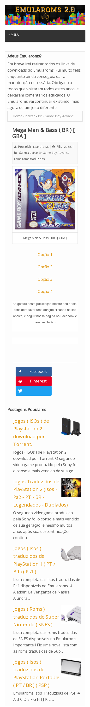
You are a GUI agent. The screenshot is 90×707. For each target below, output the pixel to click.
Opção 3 (45, 279)
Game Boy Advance (56, 153)
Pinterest (38, 381)
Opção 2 (45, 266)
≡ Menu (13, 34)
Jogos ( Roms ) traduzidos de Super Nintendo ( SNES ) (36, 617)
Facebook (38, 371)
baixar (34, 153)
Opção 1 (45, 254)
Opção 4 (45, 291)
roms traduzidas (33, 159)
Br (40, 153)
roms (17, 159)
